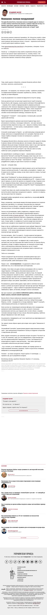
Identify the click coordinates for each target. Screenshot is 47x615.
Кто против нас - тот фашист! (11, 404)
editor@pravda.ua (36, 603)
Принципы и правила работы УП (25, 575)
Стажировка (20, 579)
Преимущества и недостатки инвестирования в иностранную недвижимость (21, 481)
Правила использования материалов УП (27, 570)
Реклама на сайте (21, 567)
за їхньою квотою (17, 215)
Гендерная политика (22, 574)
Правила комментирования (30, 393)
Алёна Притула (20, 603)
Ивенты (27, 6)
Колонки (16, 6)
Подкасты (33, 6)
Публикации (10, 6)
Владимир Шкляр (15, 12)
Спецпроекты (40, 6)
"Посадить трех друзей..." (10, 401)
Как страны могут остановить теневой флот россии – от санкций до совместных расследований (23, 493)
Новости (3, 6)
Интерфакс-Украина (28, 590)
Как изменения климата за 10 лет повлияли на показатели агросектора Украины (20, 516)
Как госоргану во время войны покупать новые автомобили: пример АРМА (23, 505)
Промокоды (20, 580)
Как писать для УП (21, 577)
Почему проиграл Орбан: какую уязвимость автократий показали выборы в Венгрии (22, 470)
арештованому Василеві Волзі (14, 46)
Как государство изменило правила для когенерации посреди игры (23, 527)
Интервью (22, 6)
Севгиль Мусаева (37, 602)
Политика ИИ (20, 572)
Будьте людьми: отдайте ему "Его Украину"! (15, 407)
